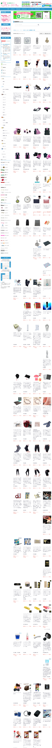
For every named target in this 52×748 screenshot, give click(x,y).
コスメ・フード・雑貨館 (21, 30)
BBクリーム (4, 70)
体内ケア (4, 107)
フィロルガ (6, 230)
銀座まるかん (6, 172)
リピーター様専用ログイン (6, 33)
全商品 (14, 30)
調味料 (4, 81)
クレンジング (4, 64)
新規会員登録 (5, 24)
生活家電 (4, 120)
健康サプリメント (5, 130)
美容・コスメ (4, 94)
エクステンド (6, 210)
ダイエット (4, 97)
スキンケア (4, 99)
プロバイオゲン (7, 235)
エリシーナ (6, 205)
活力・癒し (4, 143)
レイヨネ (6, 197)
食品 (3, 78)
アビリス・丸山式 (7, 162)
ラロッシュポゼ (7, 245)
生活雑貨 (4, 125)
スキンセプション (7, 215)
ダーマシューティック (7, 220)
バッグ (4, 151)
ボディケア (4, 102)
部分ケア (4, 112)
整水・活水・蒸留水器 (5, 89)
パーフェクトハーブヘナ (8, 192)
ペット (4, 140)
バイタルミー (6, 225)
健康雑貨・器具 (5, 135)
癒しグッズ (4, 146)
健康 (3, 127)
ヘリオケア (6, 240)
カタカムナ (6, 167)
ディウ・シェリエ (7, 182)
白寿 (5, 187)
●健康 (27, 30)
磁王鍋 (5, 177)
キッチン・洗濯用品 (5, 122)
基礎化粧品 (4, 67)
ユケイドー (6, 250)
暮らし (4, 117)
